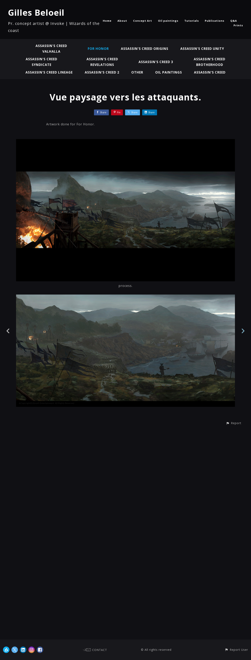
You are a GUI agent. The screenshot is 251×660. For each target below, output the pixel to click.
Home (107, 21)
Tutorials (191, 21)
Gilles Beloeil (36, 12)
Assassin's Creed (209, 72)
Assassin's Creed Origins (144, 48)
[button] (233, 637)
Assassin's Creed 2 (102, 72)
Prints (238, 25)
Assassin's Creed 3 (156, 62)
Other (137, 72)
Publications (214, 21)
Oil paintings (168, 21)
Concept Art (142, 21)
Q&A (233, 21)
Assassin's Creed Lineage (49, 72)
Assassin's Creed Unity (202, 48)
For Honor (98, 48)
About (122, 21)
